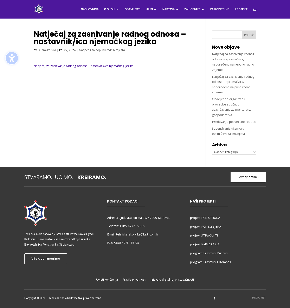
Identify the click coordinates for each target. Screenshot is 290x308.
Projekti (241, 9)
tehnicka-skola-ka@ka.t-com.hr (137, 234)
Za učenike (192, 9)
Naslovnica (90, 9)
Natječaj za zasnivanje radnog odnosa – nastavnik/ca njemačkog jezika (83, 66)
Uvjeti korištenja (107, 279)
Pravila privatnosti (134, 279)
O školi (109, 9)
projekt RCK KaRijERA (205, 226)
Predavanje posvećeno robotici (234, 121)
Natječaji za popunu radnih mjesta (102, 50)
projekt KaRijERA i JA (204, 244)
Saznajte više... (248, 177)
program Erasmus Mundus (209, 253)
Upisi (149, 9)
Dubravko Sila (47, 50)
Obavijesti (132, 9)
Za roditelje (219, 9)
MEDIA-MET (259, 297)
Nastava (168, 9)
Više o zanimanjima (45, 258)
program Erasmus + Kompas (210, 262)
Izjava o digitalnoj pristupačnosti (172, 279)
